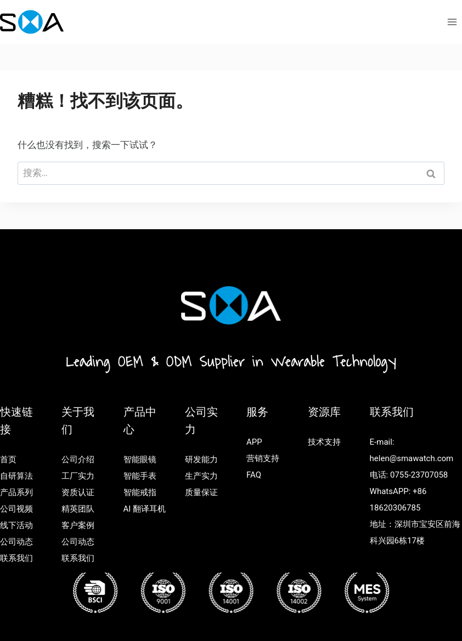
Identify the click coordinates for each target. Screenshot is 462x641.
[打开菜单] (452, 21)
